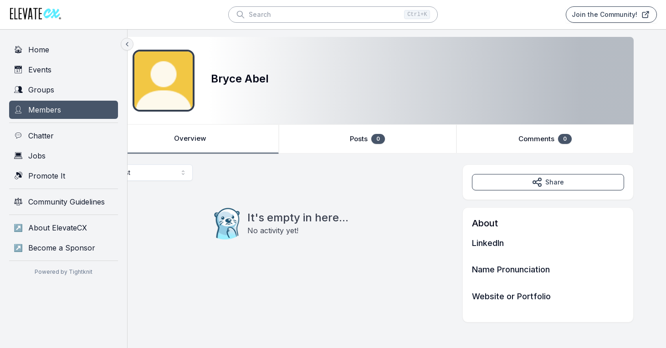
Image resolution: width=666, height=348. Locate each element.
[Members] (63, 110)
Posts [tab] (397, 139)
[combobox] (180, 172)
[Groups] (63, 90)
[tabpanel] (397, 243)
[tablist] (397, 139)
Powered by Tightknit (63, 271)
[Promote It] (63, 176)
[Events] (63, 70)
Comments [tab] (571, 139)
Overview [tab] (222, 138)
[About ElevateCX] (63, 228)
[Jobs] (63, 156)
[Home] (63, 50)
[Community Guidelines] (63, 202)
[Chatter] (63, 136)
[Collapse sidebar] (127, 44)
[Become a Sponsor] (63, 248)
